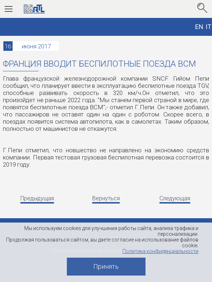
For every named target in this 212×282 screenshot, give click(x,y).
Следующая (174, 198)
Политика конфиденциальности (160, 251)
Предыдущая (37, 198)
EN (199, 26)
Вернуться (106, 198)
